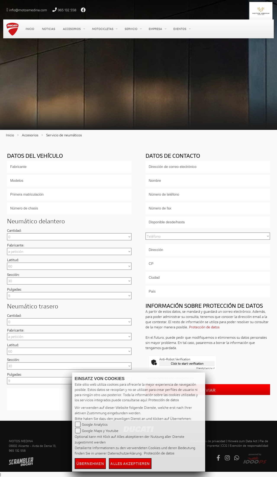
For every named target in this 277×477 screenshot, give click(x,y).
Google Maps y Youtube (100, 430)
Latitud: (13, 260)
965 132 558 (67, 10)
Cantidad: (14, 230)
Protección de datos (204, 327)
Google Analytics (95, 424)
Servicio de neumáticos (64, 135)
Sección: (13, 274)
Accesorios (30, 135)
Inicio (10, 135)
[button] (73, 28)
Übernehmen (90, 463)
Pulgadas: (14, 289)
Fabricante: (15, 245)
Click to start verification (187, 363)
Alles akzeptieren (130, 463)
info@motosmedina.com (28, 10)
